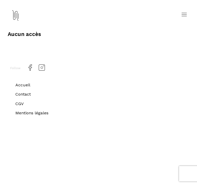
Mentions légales (33, 112)
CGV (19, 103)
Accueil (22, 85)
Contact (23, 94)
